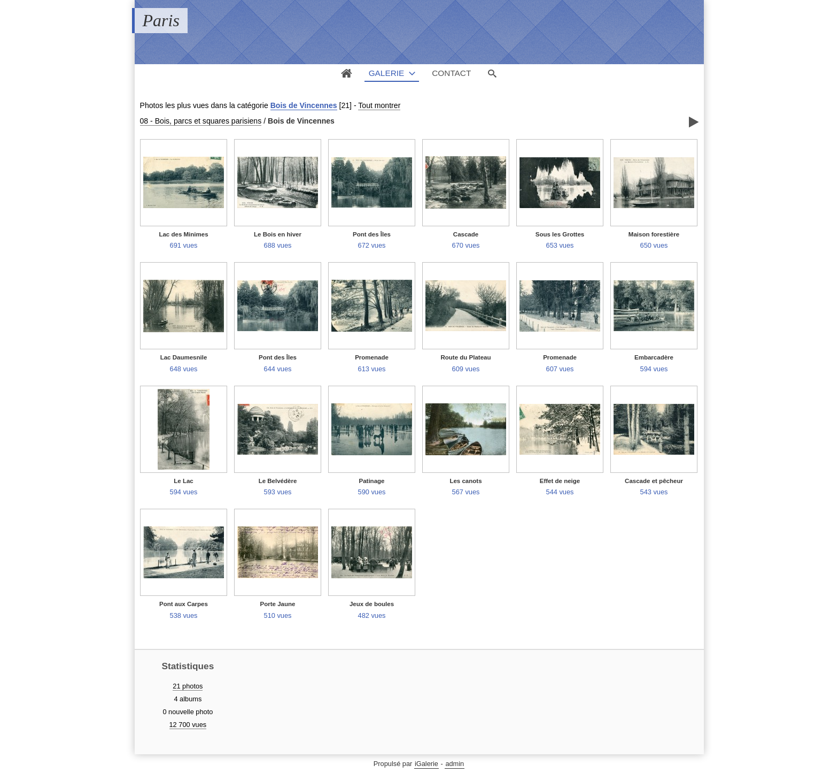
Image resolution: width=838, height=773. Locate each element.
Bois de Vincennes (303, 105)
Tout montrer (379, 105)
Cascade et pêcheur (654, 481)
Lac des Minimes (183, 234)
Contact (451, 73)
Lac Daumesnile (183, 357)
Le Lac (183, 481)
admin (454, 764)
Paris (161, 20)
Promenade (372, 357)
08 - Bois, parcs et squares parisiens (201, 121)
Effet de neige (560, 481)
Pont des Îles (372, 234)
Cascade (465, 234)
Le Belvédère (278, 481)
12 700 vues (188, 725)
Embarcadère (653, 357)
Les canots (465, 481)
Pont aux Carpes (183, 604)
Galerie (387, 73)
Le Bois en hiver (277, 234)
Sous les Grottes (560, 234)
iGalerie (426, 764)
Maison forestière (654, 234)
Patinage (372, 481)
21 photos (188, 686)
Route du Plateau (465, 357)
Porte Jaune (278, 604)
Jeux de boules (372, 604)
